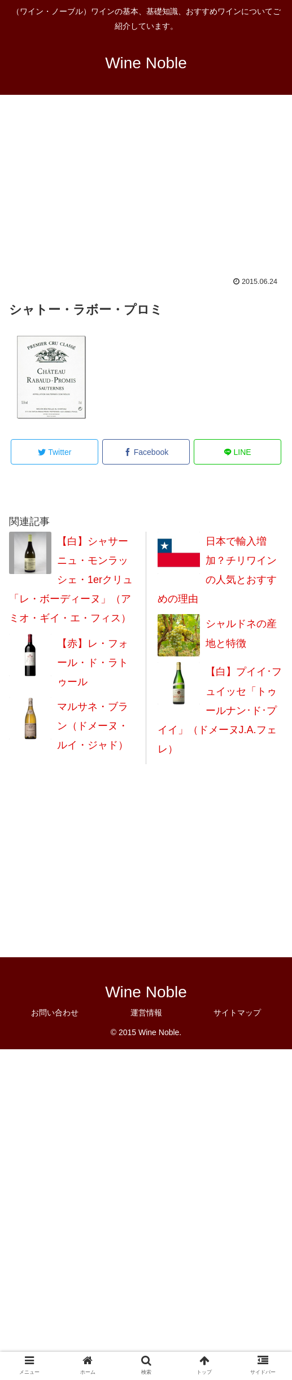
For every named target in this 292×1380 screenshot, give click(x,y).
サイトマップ (237, 1012)
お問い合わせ (55, 1012)
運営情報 (146, 1012)
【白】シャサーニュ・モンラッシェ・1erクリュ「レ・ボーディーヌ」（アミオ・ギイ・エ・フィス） (71, 580)
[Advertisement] (146, 193)
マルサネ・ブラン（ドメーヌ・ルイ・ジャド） (92, 726)
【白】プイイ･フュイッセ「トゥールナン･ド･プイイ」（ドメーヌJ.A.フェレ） (220, 710)
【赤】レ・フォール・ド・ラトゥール (92, 662)
